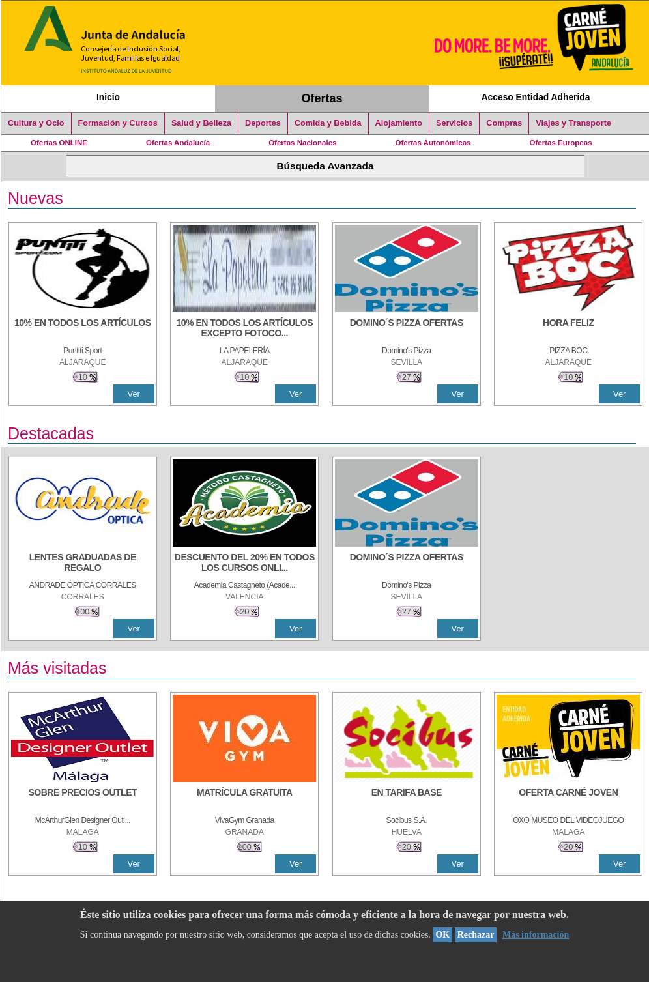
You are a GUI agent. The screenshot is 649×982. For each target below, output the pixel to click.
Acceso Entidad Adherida (536, 97)
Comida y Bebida (328, 123)
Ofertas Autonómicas (432, 143)
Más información (535, 935)
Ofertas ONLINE (59, 143)
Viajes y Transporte (573, 123)
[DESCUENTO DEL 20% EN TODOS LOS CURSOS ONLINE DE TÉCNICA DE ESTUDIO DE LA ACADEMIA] (244, 563)
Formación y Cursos (118, 123)
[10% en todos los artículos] (82, 329)
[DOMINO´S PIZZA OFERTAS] (406, 329)
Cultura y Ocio (36, 123)
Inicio (108, 97)
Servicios (454, 123)
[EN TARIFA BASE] (406, 799)
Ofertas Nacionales (302, 143)
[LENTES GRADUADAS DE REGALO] (82, 563)
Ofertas (322, 98)
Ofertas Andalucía (178, 143)
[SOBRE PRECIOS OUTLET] (82, 799)
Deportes (263, 123)
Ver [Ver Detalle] (134, 394)
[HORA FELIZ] (568, 329)
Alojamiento (398, 123)
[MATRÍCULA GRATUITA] (244, 799)
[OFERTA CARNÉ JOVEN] (568, 799)
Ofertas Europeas (561, 143)
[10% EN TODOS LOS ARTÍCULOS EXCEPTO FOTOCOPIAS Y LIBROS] (244, 329)
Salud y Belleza (201, 123)
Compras (504, 123)
